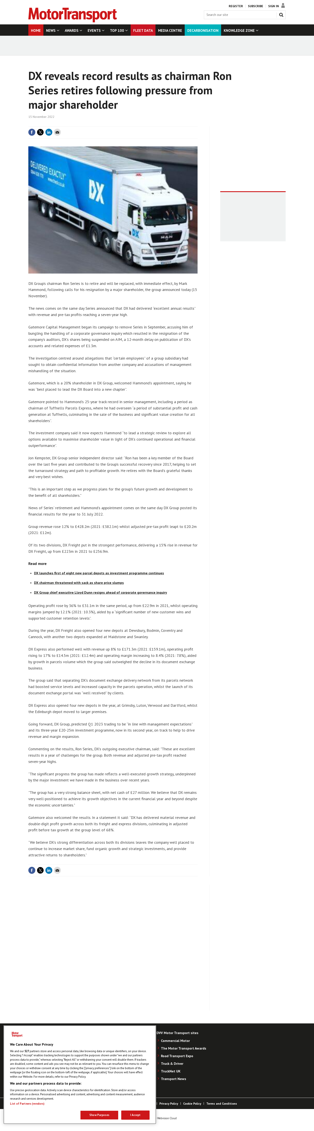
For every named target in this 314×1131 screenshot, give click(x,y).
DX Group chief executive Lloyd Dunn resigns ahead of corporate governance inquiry (100, 592)
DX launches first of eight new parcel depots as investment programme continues (99, 573)
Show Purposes (99, 1115)
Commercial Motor (175, 1040)
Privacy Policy (168, 1104)
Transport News (173, 1079)
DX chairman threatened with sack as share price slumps (79, 582)
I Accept (135, 1115)
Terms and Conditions (221, 1104)
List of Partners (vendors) (27, 1104)
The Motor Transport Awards (183, 1048)
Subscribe (255, 6)
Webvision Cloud (167, 1118)
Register (236, 6)
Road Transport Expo (177, 1056)
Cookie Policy (192, 1104)
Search (282, 13)
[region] (79, 1074)
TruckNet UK (171, 1071)
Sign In (273, 6)
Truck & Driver (172, 1063)
